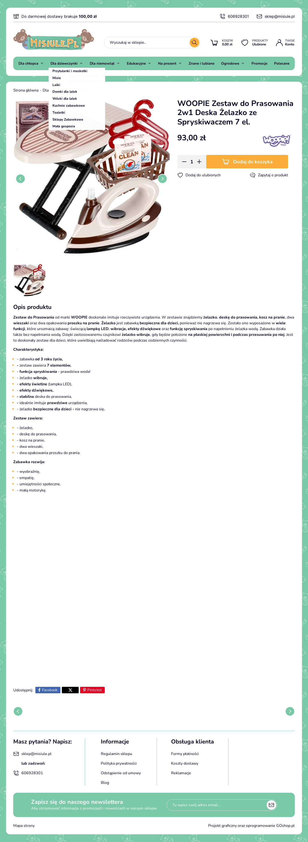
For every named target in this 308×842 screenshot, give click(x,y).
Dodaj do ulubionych (199, 175)
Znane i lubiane (201, 63)
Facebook (50, 690)
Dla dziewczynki (64, 63)
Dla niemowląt (102, 63)
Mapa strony (24, 825)
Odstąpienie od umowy (121, 773)
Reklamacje (181, 773)
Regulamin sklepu (116, 753)
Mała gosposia (86, 90)
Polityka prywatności (119, 763)
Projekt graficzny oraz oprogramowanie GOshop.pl (251, 825)
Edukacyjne (136, 63)
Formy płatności (185, 753)
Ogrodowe (230, 63)
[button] (182, 161)
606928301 (234, 16)
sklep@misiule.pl (276, 16)
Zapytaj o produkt (269, 175)
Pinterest (94, 690)
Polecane (281, 63)
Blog (105, 782)
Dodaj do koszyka (253, 162)
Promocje (259, 63)
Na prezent (167, 63)
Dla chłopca (28, 63)
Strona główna (25, 90)
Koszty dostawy (184, 763)
